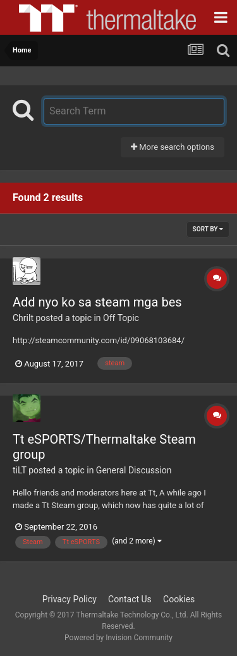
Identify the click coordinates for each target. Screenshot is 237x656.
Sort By (208, 229)
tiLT (20, 470)
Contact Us (130, 599)
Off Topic (121, 318)
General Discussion (134, 470)
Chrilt (23, 318)
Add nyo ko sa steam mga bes (97, 302)
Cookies (179, 599)
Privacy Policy (69, 599)
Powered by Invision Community (118, 637)
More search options (172, 147)
